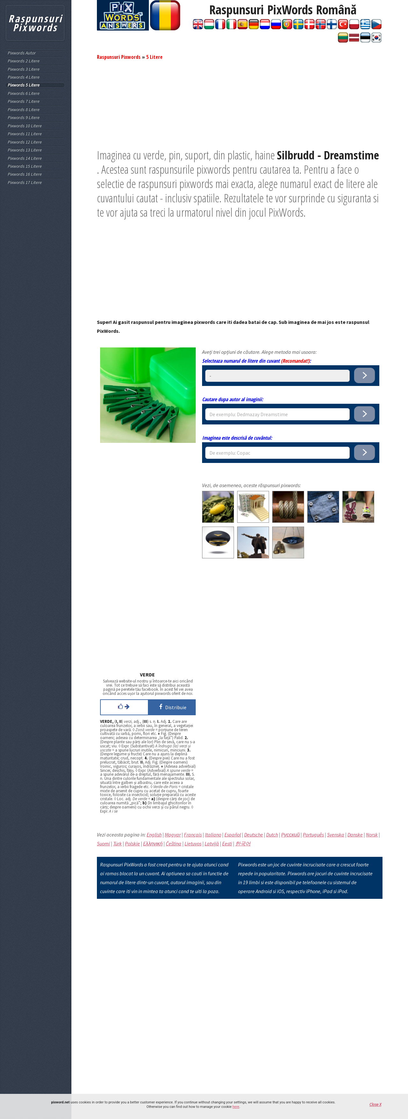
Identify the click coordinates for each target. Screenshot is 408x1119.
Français (193, 834)
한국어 (243, 843)
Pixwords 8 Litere (24, 110)
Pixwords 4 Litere (24, 77)
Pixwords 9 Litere (24, 117)
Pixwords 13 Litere (25, 150)
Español (232, 834)
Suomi (103, 843)
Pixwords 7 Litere (24, 101)
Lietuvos (193, 843)
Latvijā (212, 843)
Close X (375, 1104)
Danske (355, 834)
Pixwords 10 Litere (25, 126)
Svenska (335, 834)
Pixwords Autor (22, 53)
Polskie (132, 843)
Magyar (173, 834)
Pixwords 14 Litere (25, 158)
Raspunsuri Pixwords (119, 56)
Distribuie (171, 706)
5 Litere (154, 56)
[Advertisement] (239, 103)
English (154, 834)
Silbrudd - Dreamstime (328, 155)
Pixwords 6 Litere (24, 93)
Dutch (272, 834)
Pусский (290, 834)
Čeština (173, 843)
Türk (117, 843)
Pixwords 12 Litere (25, 142)
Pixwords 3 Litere (24, 69)
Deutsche (253, 834)
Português (313, 834)
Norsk (372, 834)
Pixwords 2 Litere (24, 61)
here (235, 1107)
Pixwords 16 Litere (25, 174)
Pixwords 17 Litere (25, 182)
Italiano (213, 834)
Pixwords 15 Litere (25, 166)
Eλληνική (153, 843)
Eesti (227, 843)
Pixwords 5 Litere (24, 85)
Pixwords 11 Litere (25, 134)
